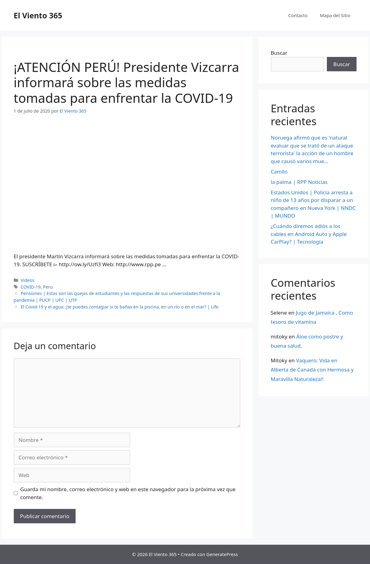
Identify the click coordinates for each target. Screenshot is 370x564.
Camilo (279, 171)
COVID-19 (31, 287)
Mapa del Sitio (335, 15)
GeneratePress (222, 554)
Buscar (279, 52)
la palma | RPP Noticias (299, 181)
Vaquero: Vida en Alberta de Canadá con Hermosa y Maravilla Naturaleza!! (312, 370)
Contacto (298, 15)
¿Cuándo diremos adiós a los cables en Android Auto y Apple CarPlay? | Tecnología (309, 233)
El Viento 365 (38, 15)
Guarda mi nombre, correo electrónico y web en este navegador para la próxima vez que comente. (128, 493)
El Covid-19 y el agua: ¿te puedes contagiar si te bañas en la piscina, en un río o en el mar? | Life (120, 307)
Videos (28, 280)
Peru (48, 287)
